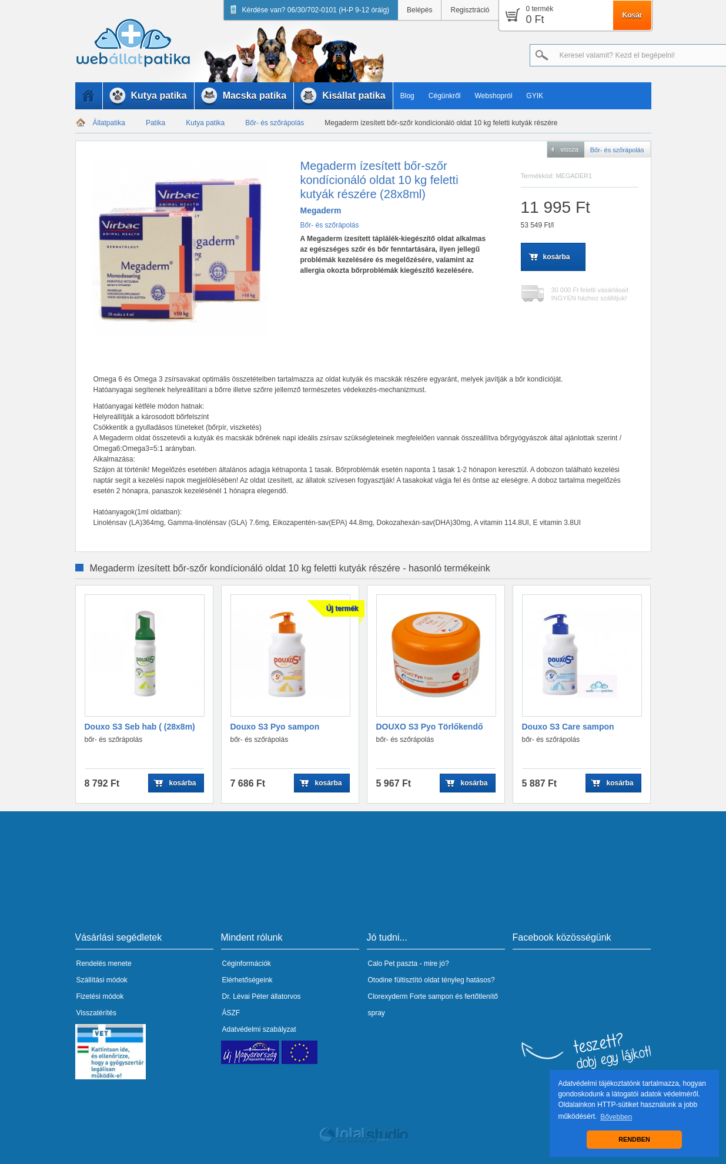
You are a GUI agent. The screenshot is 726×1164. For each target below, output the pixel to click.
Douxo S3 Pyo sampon (275, 726)
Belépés (419, 10)
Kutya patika (205, 123)
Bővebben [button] (616, 1117)
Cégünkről (445, 96)
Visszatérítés (96, 1013)
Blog (407, 96)
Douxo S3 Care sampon (568, 726)
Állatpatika (109, 123)
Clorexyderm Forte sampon (410, 996)
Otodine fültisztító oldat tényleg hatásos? (431, 980)
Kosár (632, 15)
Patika (155, 123)
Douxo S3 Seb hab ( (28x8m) (140, 726)
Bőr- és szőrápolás (274, 123)
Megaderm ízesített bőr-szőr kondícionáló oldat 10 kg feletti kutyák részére (440, 123)
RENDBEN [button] (634, 1139)
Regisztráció (469, 10)
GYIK (534, 96)
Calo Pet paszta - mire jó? (408, 963)
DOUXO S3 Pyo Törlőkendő (429, 726)
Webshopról (494, 96)
